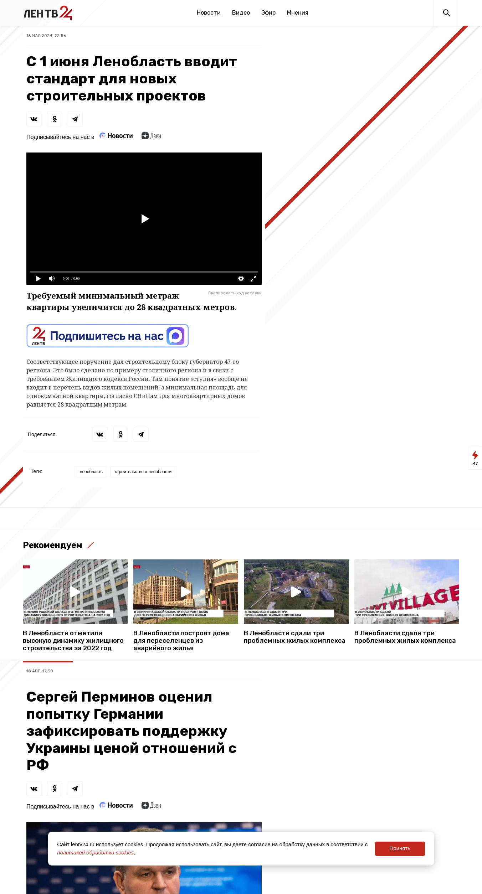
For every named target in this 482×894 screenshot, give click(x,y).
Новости (209, 12)
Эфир (268, 12)
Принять (399, 848)
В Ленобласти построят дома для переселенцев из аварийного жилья (181, 641)
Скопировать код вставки (235, 292)
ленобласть (91, 471)
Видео (241, 12)
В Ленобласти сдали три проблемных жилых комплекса (294, 637)
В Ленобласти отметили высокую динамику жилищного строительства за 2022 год (73, 641)
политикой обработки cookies (95, 852)
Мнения (297, 12)
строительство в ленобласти (143, 471)
